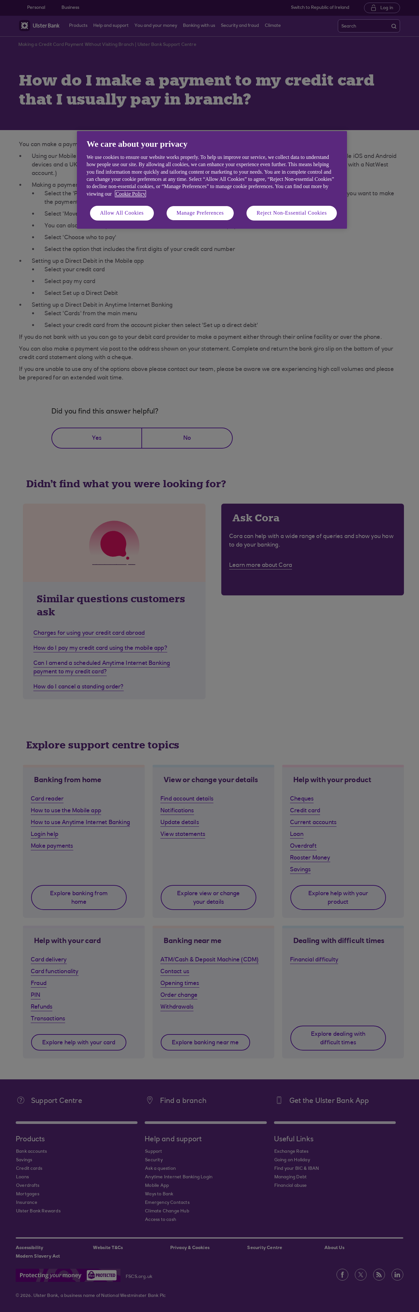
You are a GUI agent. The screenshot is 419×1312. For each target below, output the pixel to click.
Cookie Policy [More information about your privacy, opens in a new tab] (130, 194)
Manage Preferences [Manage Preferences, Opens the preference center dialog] (200, 213)
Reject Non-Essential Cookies (292, 213)
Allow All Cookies (122, 213)
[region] (212, 179)
